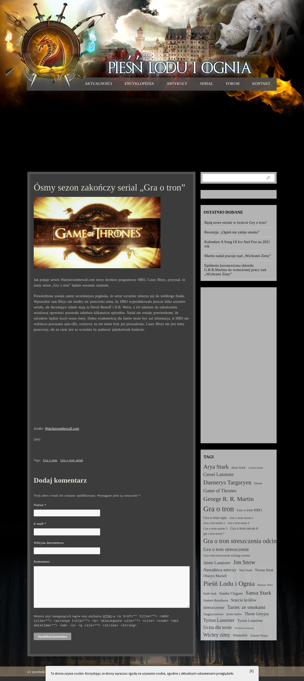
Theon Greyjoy (257, 614)
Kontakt (261, 84)
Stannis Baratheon (215, 600)
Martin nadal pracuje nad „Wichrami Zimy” (237, 256)
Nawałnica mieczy (219, 569)
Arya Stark (216, 467)
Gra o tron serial (71, 460)
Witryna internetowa (49, 543)
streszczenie (213, 607)
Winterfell (240, 635)
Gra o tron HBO (249, 510)
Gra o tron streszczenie (226, 549)
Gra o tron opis (215, 517)
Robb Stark (210, 593)
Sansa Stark (258, 593)
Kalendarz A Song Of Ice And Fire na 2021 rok (237, 244)
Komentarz (42, 561)
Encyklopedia (139, 84)
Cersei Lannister (218, 474)
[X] (252, 671)
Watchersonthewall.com (62, 429)
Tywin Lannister (250, 620)
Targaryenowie (213, 614)
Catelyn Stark (255, 467)
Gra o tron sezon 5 (215, 528)
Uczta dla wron (217, 627)
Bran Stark (238, 467)
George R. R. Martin (228, 499)
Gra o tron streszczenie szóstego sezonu (226, 555)
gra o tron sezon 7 (213, 533)
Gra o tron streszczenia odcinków (245, 540)
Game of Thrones (220, 490)
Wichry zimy (216, 635)
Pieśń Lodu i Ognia (229, 583)
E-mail (40, 524)
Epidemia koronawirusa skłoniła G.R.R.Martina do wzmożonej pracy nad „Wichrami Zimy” (235, 269)
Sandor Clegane (231, 593)
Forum (232, 84)
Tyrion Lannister (219, 620)
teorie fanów (234, 614)
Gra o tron (50, 460)
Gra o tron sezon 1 (242, 518)
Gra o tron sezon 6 (244, 528)
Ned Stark (245, 570)
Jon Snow (244, 562)
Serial (206, 84)
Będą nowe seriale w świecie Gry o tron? (235, 222)
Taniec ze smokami (246, 607)
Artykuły (177, 84)
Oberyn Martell (215, 576)
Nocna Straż (264, 570)
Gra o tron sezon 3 (214, 523)
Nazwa (40, 505)
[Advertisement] (152, 131)
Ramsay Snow (265, 584)
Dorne (258, 483)
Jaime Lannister (216, 562)
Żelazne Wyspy (259, 635)
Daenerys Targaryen (227, 482)
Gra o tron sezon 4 (238, 523)
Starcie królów (243, 600)
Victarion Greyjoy (244, 628)
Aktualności (98, 84)
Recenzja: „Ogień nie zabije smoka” (231, 232)
